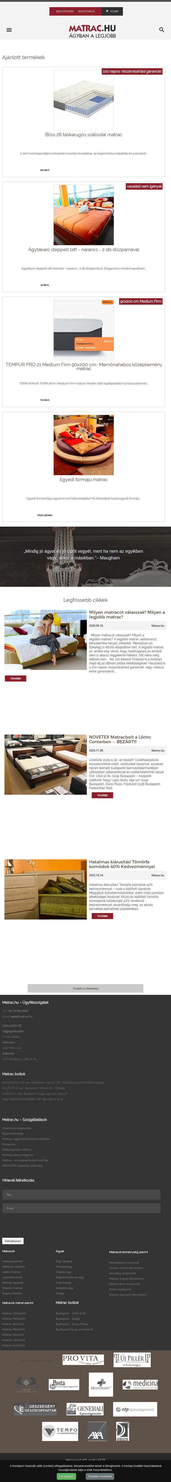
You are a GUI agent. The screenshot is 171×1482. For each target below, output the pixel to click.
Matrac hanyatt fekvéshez (127, 1294)
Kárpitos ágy (64, 1288)
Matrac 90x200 (13, 1334)
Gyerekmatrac (12, 1277)
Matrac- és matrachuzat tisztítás (25, 1160)
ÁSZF (102, 1460)
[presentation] (36, 1225)
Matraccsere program (17, 1155)
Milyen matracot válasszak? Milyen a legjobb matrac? (127, 614)
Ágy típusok (64, 1261)
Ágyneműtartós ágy (70, 1277)
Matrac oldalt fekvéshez (126, 1268)
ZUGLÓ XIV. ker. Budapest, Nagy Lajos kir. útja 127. (35, 1094)
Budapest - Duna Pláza (72, 1324)
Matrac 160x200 (13, 1318)
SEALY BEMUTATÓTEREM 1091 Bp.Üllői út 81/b (32, 1099)
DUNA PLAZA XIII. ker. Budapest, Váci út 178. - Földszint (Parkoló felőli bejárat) (53, 1082)
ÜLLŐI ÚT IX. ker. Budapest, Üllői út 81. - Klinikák (33, 1088)
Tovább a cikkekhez (85, 988)
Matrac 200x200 (14, 1313)
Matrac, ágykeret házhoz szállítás (26, 1139)
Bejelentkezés (65, 11)
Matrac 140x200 (13, 1345)
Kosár (112, 11)
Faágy (60, 1293)
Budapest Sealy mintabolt (74, 1329)
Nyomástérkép (13, 1133)
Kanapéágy (64, 1266)
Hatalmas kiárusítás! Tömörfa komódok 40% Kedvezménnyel (122, 864)
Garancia (8, 1144)
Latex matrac (11, 1272)
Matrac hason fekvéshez (126, 1278)
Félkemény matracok (124, 1284)
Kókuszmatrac (12, 1261)
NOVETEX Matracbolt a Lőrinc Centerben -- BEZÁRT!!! (120, 739)
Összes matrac (12, 1288)
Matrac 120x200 (13, 1340)
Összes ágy (63, 1272)
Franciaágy (63, 1282)
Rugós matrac (12, 1293)
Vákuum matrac (13, 1266)
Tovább (15, 678)
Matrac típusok (13, 1282)
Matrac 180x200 (13, 1329)
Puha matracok (120, 1289)
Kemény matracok (122, 1273)
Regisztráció (86, 11)
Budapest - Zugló (68, 1318)
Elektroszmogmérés (16, 1128)
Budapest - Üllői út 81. (71, 1313)
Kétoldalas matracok (124, 1262)
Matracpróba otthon (16, 1149)
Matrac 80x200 (13, 1324)
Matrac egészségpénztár (36, 1360)
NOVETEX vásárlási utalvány (22, 1165)
